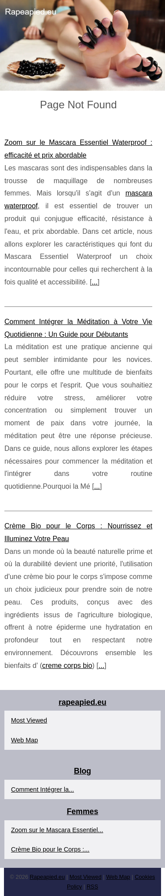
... (94, 282)
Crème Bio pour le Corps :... (50, 849)
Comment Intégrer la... (42, 789)
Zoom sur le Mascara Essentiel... (57, 829)
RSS (92, 886)
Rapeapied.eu (47, 877)
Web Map (24, 740)
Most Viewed (29, 720)
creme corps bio (67, 665)
